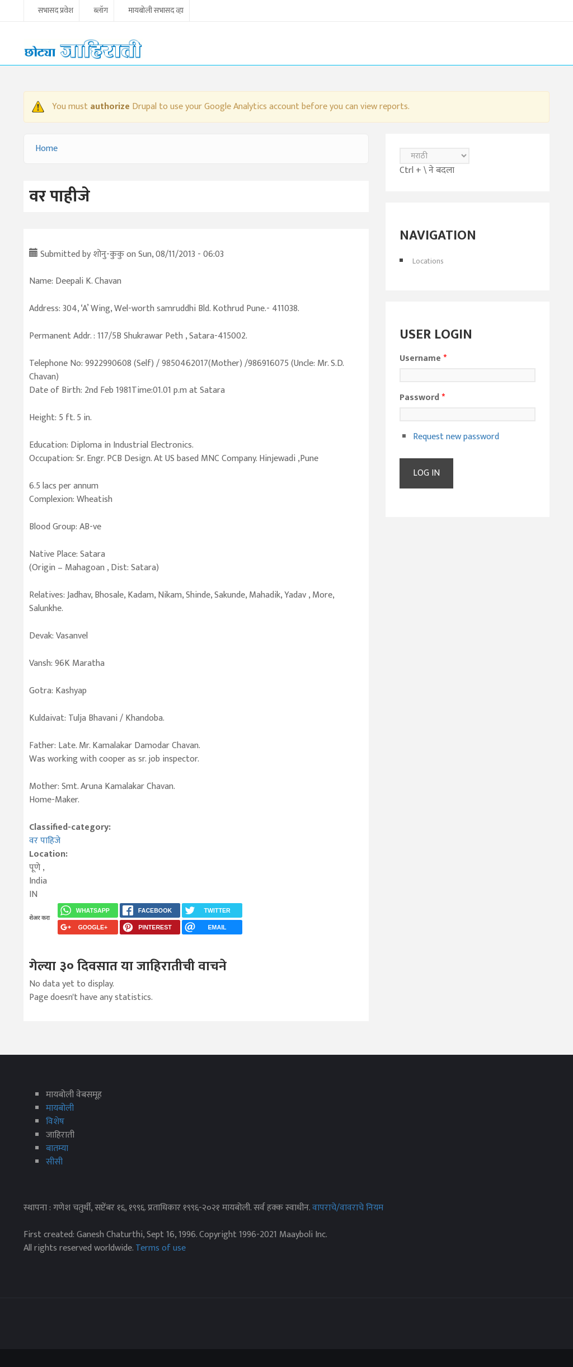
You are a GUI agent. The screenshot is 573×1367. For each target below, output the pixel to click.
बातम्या (57, 1148)
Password (422, 398)
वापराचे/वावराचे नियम (347, 1207)
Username (423, 358)
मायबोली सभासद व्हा (156, 11)
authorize (110, 106)
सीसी (54, 1161)
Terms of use (160, 1248)
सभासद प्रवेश (55, 11)
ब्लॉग (100, 11)
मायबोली (60, 1108)
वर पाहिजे (44, 840)
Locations (428, 261)
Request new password (456, 436)
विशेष (55, 1121)
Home (46, 148)
